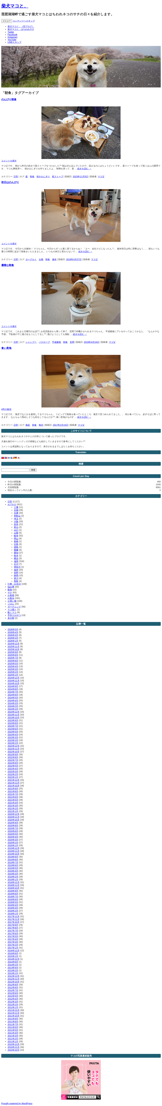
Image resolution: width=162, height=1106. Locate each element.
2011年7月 (13, 1024)
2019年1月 (13, 879)
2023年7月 (13, 726)
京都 (16, 510)
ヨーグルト (31, 259)
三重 (16, 507)
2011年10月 (13, 1016)
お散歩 (11, 598)
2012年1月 (13, 1007)
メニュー (7, 21)
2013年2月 (13, 970)
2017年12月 (13, 916)
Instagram (12, 37)
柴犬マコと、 (14, 5)
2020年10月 (13, 820)
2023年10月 (13, 717)
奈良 (16, 524)
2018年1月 (13, 913)
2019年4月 (13, 871)
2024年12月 (13, 677)
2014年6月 (13, 962)
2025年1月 (13, 675)
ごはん (11, 604)
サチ (10, 592)
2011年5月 (13, 1030)
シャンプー (31, 342)
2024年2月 (13, 706)
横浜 (16, 558)
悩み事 (11, 587)
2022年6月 (13, 763)
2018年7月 (13, 896)
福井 (16, 569)
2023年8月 (13, 723)
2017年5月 (13, 936)
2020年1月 (13, 845)
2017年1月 (13, 947)
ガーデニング (14, 606)
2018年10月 (13, 888)
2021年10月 (13, 785)
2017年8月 (13, 928)
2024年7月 (13, 692)
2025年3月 (13, 669)
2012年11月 (13, 979)
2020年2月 (13, 842)
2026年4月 (13, 632)
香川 (16, 578)
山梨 (16, 533)
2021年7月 (13, 794)
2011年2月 (13, 1038)
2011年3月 (13, 1035)
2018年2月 (13, 910)
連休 (54, 259)
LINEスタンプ (14, 42)
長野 (16, 572)
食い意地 (6, 348)
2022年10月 (13, 751)
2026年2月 (13, 638)
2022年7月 (13, 760)
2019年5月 (13, 868)
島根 (16, 541)
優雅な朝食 (7, 265)
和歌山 (17, 515)
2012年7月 (13, 990)
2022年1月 (13, 777)
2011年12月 (13, 1010)
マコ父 (101, 176)
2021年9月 (13, 788)
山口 (16, 530)
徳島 (16, 547)
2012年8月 (13, 987)
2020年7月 (13, 828)
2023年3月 (13, 737)
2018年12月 (13, 882)
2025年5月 (13, 663)
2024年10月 (13, 683)
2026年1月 (13, 641)
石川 (16, 564)
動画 (10, 589)
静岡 (16, 575)
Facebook (12, 34)
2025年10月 (13, 649)
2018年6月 (13, 899)
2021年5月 (13, 800)
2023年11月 (13, 714)
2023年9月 (13, 720)
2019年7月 (13, 862)
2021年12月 (13, 780)
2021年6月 (13, 797)
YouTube (12, 39)
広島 (16, 544)
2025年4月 (13, 666)
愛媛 (16, 550)
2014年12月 (13, 959)
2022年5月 (13, 766)
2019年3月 (13, 874)
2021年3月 (13, 805)
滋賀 (16, 561)
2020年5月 (13, 834)
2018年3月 (13, 908)
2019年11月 (13, 851)
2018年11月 (13, 885)
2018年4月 (13, 905)
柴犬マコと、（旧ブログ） (21, 26)
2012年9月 (13, 984)
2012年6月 (13, 993)
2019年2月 (13, 876)
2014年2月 (13, 964)
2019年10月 (13, 854)
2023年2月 (13, 740)
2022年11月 (13, 748)
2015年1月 (13, 956)
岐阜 (16, 535)
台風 (41, 259)
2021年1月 (13, 811)
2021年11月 (13, 783)
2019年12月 (13, 848)
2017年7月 (13, 930)
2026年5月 (13, 629)
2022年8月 (13, 757)
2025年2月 (13, 672)
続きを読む (84, 168)
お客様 (11, 595)
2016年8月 (13, 953)
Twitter (11, 32)
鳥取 (16, 581)
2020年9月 (13, 822)
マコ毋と (12, 609)
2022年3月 (13, 771)
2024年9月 (13, 686)
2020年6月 (13, 831)
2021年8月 (13, 791)
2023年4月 (13, 734)
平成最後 (56, 342)
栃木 (16, 555)
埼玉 (16, 518)
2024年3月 (13, 703)
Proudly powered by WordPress (16, 1103)
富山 (16, 527)
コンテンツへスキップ (24, 21)
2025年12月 (13, 643)
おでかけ (12, 504)
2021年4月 (13, 802)
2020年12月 (13, 814)
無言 (41, 425)
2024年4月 (13, 700)
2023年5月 (13, 731)
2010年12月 (13, 1044)
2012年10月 (13, 981)
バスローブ (44, 342)
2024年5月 (13, 697)
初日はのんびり (10, 182)
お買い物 (12, 601)
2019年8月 (13, 859)
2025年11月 (13, 646)
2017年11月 (13, 919)
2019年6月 (13, 865)
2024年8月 (13, 689)
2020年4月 (13, 837)
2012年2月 (13, 1004)
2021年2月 (13, 808)
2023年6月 (13, 729)
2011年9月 (13, 1018)
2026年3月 (13, 635)
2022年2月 (13, 774)
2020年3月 (13, 839)
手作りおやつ (14, 615)
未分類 (11, 618)
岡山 (16, 538)
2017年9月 (13, 925)
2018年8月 (13, 893)
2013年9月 (13, 967)
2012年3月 (13, 1001)
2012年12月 (13, 976)
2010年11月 (13, 1047)
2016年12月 (13, 950)
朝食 (32, 176)
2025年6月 (13, 660)
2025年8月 (13, 655)
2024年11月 (13, 680)
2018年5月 (13, 902)
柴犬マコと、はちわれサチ (21, 29)
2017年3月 (13, 942)
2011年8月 (13, 1021)
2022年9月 (13, 754)
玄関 (72, 342)
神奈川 (17, 567)
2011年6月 (13, 1027)
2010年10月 (13, 1050)
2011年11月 (13, 1013)
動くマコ (12, 612)
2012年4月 (13, 999)
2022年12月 (13, 746)
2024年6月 (13, 694)
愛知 (16, 552)
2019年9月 (13, 856)
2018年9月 (13, 891)
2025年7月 (13, 658)
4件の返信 (6, 409)
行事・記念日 (14, 584)
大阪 (16, 521)
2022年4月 (13, 768)
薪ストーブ (57, 176)
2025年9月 (13, 652)
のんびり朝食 (8, 99)
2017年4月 (13, 939)
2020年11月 (13, 817)
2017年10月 (13, 922)
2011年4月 (13, 1033)
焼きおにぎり (43, 176)
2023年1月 (13, 743)
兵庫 (16, 513)
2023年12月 (13, 712)
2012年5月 (13, 996)
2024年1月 (13, 709)
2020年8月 (13, 825)
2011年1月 (13, 1041)
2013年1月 (13, 973)
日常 (16, 176)
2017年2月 (13, 945)
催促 (27, 425)
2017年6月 (13, 933)
